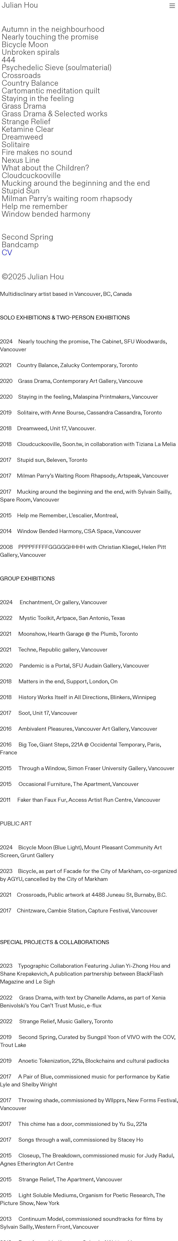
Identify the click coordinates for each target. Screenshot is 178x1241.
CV (7, 253)
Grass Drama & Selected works (55, 114)
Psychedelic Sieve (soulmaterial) (56, 68)
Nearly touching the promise (50, 37)
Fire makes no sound (37, 152)
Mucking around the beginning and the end (76, 183)
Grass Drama (24, 106)
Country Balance (30, 83)
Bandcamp (20, 245)
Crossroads (21, 76)
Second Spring (27, 237)
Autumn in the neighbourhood (53, 29)
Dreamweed (22, 137)
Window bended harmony (46, 214)
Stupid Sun (21, 191)
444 (9, 60)
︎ (172, 6)
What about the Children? (45, 168)
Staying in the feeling (38, 99)
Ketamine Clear (28, 129)
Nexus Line (21, 160)
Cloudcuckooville (31, 176)
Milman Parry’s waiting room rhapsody (67, 199)
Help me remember (35, 207)
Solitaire (16, 145)
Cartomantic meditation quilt (51, 91)
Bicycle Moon (25, 45)
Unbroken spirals (31, 52)
